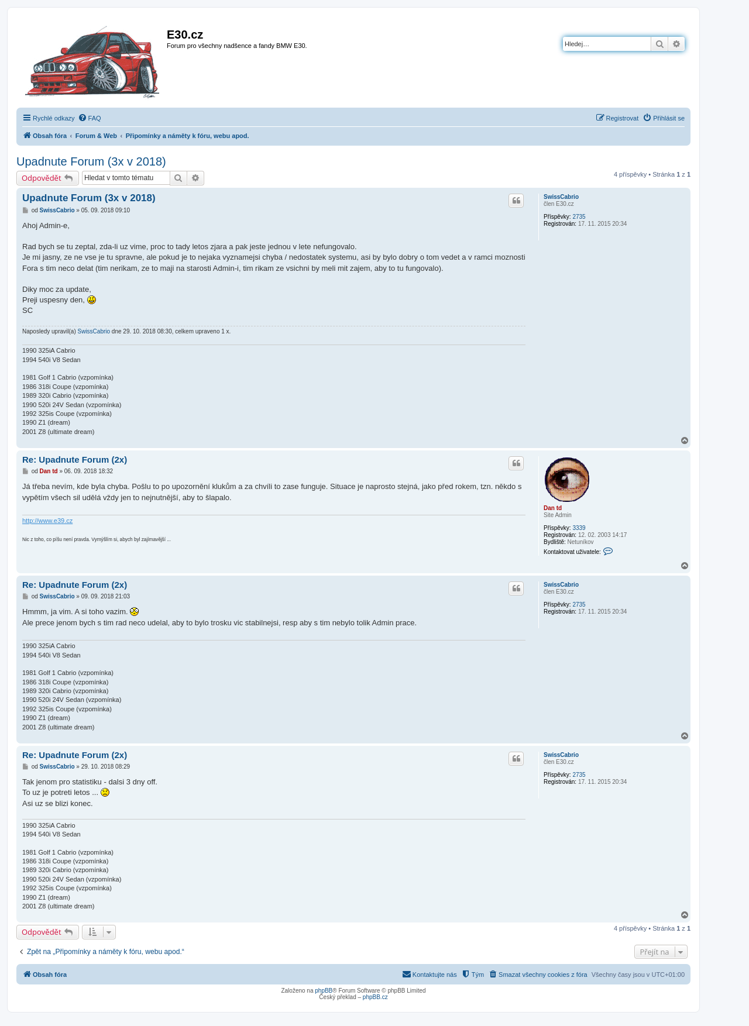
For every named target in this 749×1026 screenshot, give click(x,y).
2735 (578, 217)
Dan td (553, 508)
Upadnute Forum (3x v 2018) (91, 161)
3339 (578, 528)
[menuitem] (89, 118)
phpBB (323, 990)
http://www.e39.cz (47, 520)
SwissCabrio (561, 197)
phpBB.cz (375, 997)
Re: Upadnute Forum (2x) (74, 459)
